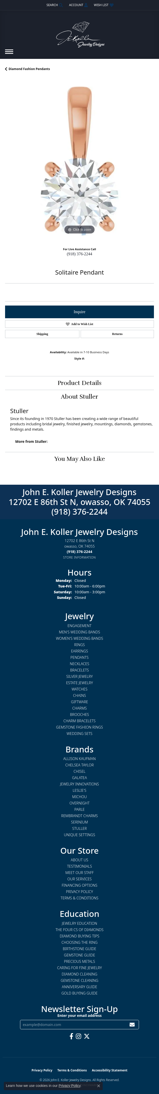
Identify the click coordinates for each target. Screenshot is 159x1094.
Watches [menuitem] (79, 689)
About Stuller (79, 396)
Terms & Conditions (79, 898)
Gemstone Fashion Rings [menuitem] (79, 727)
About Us (79, 859)
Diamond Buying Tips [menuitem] (79, 936)
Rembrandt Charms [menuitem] (79, 815)
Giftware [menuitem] (79, 701)
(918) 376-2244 (79, 254)
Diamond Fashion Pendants (29, 69)
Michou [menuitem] (79, 796)
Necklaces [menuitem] (79, 663)
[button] (54, 5)
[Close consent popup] (98, 1085)
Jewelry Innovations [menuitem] (79, 784)
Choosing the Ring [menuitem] (79, 942)
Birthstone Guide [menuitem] (79, 948)
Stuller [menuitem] (79, 828)
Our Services (79, 879)
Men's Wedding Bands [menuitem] (79, 632)
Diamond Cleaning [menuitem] (79, 974)
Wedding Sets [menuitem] (80, 733)
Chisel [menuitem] (79, 771)
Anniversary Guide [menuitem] (79, 986)
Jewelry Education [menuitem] (79, 923)
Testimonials (79, 866)
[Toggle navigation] (9, 54)
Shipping (42, 334)
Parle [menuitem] (79, 809)
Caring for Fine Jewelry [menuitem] (79, 967)
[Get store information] (79, 557)
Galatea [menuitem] (79, 777)
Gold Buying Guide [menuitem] (79, 993)
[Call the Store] (79, 551)
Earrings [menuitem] (79, 651)
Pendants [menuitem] (79, 657)
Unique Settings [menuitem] (79, 834)
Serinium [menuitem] (79, 822)
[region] (79, 161)
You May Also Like (79, 459)
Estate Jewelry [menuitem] (79, 682)
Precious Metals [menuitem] (79, 961)
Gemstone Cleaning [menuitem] (79, 980)
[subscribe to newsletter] (132, 1024)
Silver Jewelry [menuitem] (79, 676)
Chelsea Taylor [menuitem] (79, 765)
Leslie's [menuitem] (79, 790)
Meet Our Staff (79, 872)
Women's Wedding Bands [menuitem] (79, 638)
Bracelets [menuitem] (79, 670)
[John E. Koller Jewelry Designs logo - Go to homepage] (79, 32)
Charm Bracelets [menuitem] (79, 720)
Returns (117, 334)
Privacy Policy (79, 891)
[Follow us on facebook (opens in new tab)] (71, 1036)
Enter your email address (79, 1015)
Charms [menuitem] (79, 708)
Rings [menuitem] (79, 644)
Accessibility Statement (109, 1070)
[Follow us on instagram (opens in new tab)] (78, 1036)
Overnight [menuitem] (79, 803)
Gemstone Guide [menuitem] (79, 955)
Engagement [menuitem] (79, 625)
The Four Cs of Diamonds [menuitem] (79, 929)
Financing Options (79, 885)
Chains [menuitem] (79, 695)
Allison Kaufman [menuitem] (79, 758)
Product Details (79, 383)
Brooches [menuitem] (79, 714)
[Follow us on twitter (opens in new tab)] (87, 1036)
